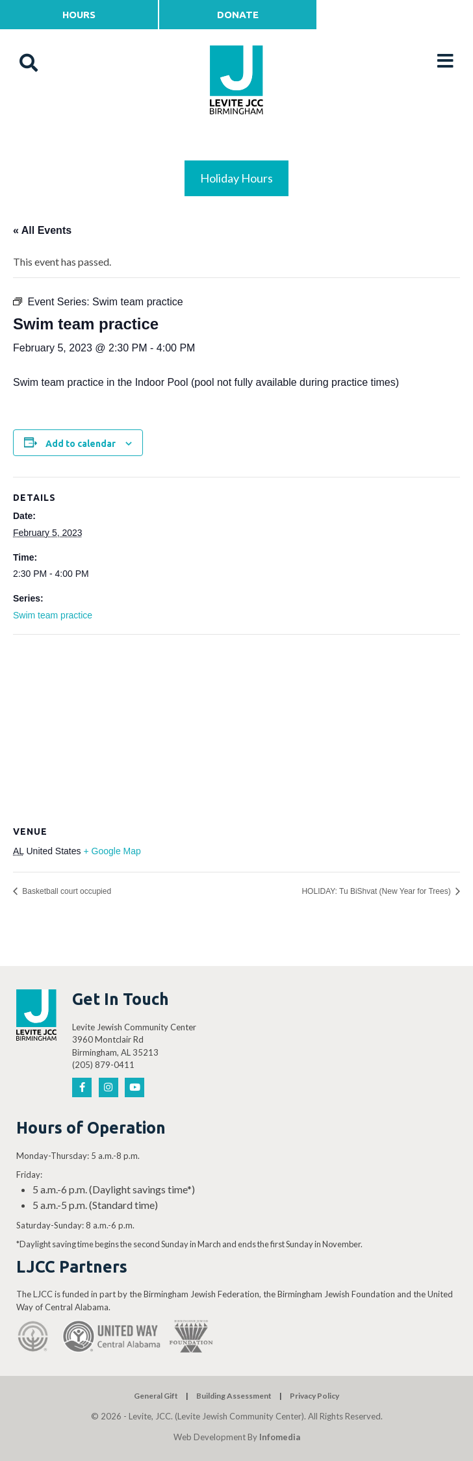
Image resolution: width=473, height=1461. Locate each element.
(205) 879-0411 (103, 1065)
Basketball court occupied (65, 891)
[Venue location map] (236, 728)
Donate (238, 14)
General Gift (156, 1396)
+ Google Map (111, 851)
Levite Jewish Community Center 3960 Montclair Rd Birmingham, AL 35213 (134, 1040)
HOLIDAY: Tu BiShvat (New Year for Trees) (377, 891)
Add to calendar (80, 443)
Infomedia (279, 1437)
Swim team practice (52, 615)
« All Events (42, 230)
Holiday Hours (236, 178)
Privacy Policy (314, 1396)
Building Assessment (234, 1396)
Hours (79, 14)
